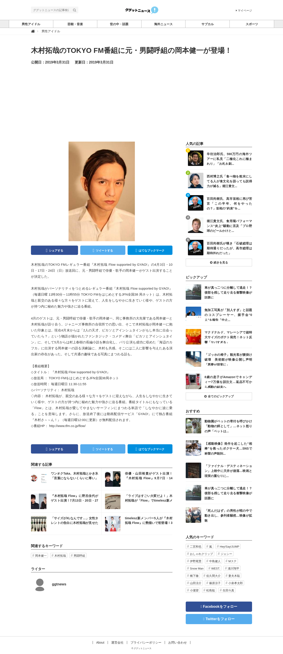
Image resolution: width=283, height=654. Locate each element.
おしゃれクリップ (201, 554)
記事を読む (66, 479)
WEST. (215, 568)
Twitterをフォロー (220, 619)
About (100, 642)
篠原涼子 (215, 583)
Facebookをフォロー (220, 606)
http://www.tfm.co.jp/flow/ (67, 426)
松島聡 (210, 590)
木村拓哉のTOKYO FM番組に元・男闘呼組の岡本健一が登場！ (131, 50)
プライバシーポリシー (145, 642)
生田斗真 (228, 590)
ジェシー (226, 554)
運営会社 (117, 642)
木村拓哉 (60, 555)
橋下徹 (194, 575)
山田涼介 (195, 583)
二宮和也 (195, 546)
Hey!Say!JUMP (229, 546)
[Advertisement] (141, 103)
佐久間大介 (213, 575)
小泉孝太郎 (235, 583)
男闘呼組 (79, 555)
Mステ (232, 561)
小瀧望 (194, 590)
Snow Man (196, 568)
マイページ (244, 10)
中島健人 (215, 561)
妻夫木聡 (234, 575)
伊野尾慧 (195, 561)
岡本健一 (41, 555)
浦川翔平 (233, 568)
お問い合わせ (177, 642)
